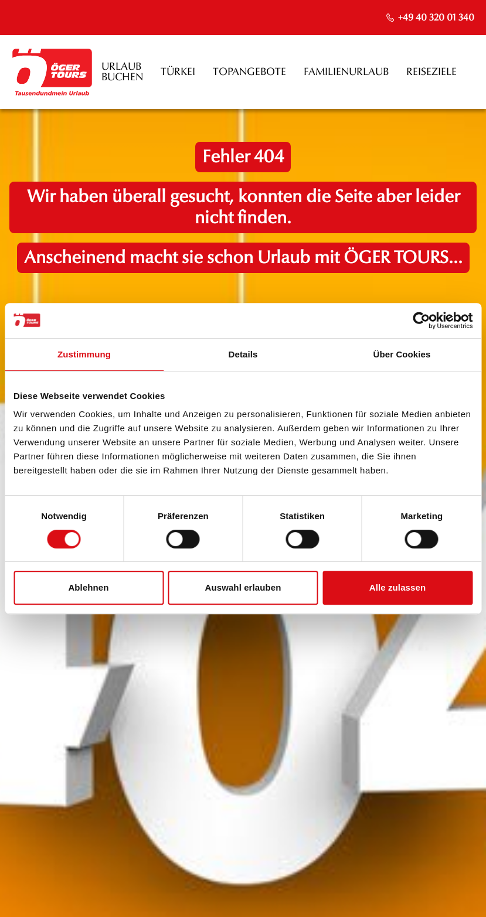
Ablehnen (88, 587)
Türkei (178, 72)
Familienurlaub (346, 72)
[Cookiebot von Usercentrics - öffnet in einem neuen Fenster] (421, 320)
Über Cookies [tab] (402, 354)
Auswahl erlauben (243, 587)
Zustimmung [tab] (84, 354)
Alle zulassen (397, 587)
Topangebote (249, 72)
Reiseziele (431, 72)
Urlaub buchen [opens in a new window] (122, 71)
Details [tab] (243, 354)
